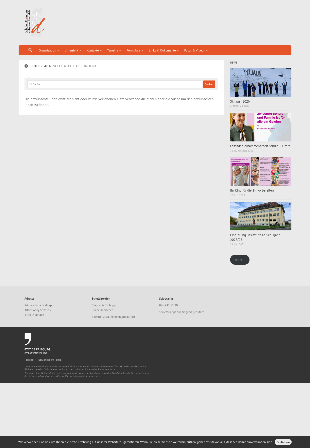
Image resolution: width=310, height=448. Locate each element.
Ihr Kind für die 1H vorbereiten (252, 190)
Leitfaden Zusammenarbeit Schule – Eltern (260, 146)
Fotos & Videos (194, 50)
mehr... (240, 260)
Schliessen (283, 442)
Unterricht (71, 50)
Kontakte (93, 50)
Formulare (133, 50)
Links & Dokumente (162, 50)
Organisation (47, 50)
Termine (112, 50)
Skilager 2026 (240, 101)
